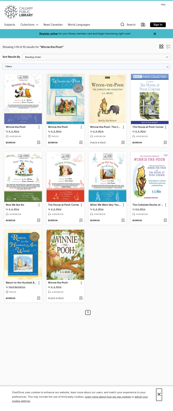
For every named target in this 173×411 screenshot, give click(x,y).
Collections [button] (29, 25)
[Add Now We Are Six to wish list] (38, 220)
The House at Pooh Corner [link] (147, 127)
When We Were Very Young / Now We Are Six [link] (105, 205)
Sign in (157, 25)
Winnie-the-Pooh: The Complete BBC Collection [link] (105, 127)
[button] (127, 25)
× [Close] (159, 394)
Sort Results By (11, 57)
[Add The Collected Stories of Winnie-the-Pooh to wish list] (165, 220)
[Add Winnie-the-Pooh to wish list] (38, 143)
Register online (48, 34)
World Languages (79, 25)
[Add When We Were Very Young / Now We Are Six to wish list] (123, 220)
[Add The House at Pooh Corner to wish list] (165, 143)
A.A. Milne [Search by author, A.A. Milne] (140, 209)
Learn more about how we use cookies (108, 397)
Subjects (9, 25)
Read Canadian (53, 25)
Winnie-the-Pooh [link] (16, 127)
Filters (8, 66)
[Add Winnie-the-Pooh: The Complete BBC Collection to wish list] (123, 143)
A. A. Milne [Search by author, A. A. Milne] (14, 131)
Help (163, 4)
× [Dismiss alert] (155, 34)
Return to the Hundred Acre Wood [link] (21, 282)
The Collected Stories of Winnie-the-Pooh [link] (148, 205)
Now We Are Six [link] (15, 205)
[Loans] (143, 25)
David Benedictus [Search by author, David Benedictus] (17, 287)
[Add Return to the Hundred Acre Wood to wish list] (38, 298)
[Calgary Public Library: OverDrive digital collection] (18, 12)
